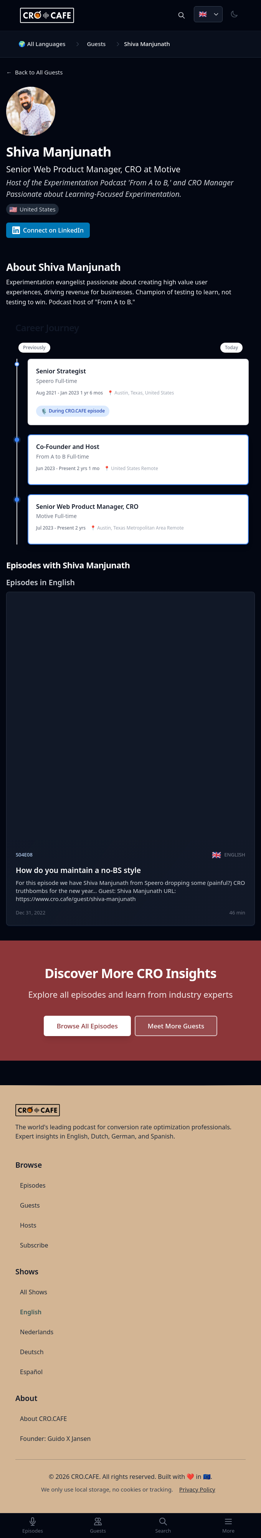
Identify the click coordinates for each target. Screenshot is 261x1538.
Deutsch (32, 1352)
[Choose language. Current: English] (208, 14)
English (30, 1312)
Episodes (33, 1185)
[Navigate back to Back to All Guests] (34, 72)
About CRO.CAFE (43, 1418)
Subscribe (34, 1245)
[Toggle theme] (234, 14)
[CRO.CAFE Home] (47, 15)
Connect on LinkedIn (48, 230)
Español (31, 1372)
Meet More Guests (176, 1025)
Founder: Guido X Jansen (55, 1438)
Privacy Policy (197, 1489)
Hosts (28, 1225)
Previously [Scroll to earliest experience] (34, 347)
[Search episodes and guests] (181, 15)
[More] (228, 1525)
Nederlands (36, 1332)
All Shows (33, 1292)
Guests (96, 44)
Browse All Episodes (87, 1025)
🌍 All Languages (41, 44)
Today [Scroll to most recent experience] (231, 347)
